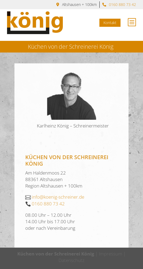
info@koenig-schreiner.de (58, 215)
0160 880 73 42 (122, 4)
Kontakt (111, 22)
